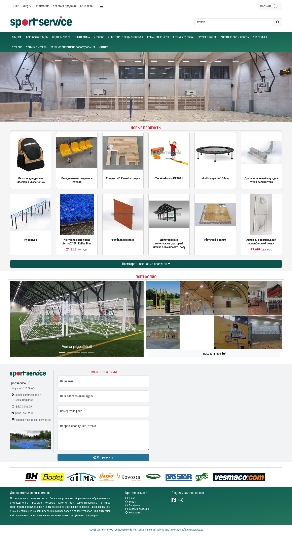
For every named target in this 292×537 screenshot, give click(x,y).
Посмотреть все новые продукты (146, 264)
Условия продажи (65, 6)
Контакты (86, 6)
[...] (62, 352)
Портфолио (42, 6)
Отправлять (103, 457)
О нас (15, 6)
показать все (214, 353)
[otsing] (234, 22)
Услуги (27, 6)
